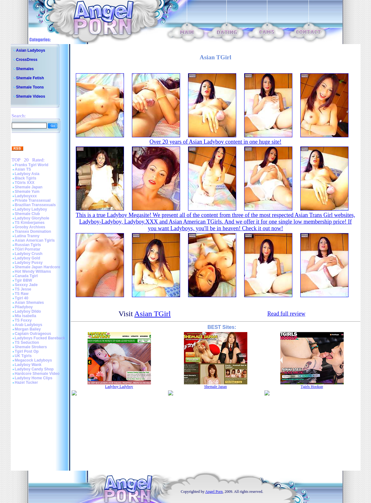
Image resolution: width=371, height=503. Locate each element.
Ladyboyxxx (26, 196)
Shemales (25, 69)
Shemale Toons (30, 87)
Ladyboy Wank (28, 365)
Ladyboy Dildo (28, 311)
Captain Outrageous (33, 333)
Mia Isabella (25, 316)
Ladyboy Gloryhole (32, 218)
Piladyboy (24, 307)
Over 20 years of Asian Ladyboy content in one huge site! (216, 142)
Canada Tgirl (26, 276)
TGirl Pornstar (28, 249)
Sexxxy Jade (26, 285)
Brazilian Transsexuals (35, 205)
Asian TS (23, 169)
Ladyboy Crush (28, 254)
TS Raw (22, 293)
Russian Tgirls (28, 245)
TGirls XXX (25, 182)
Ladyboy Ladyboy (31, 209)
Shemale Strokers (31, 347)
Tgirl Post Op (27, 351)
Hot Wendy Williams (33, 271)
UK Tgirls (23, 356)
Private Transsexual (33, 200)
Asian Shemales (29, 302)
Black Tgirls (25, 178)
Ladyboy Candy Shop (34, 369)
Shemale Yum (27, 191)
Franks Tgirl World (32, 165)
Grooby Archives (30, 227)
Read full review (286, 313)
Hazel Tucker (26, 382)
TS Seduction (27, 342)
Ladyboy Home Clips (34, 378)
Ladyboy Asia (27, 174)
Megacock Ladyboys (33, 360)
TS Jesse (23, 289)
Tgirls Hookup (312, 386)
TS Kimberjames (30, 222)
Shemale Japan (28, 187)
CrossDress (26, 59)
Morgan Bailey (28, 329)
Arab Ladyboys (28, 325)
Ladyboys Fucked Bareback (40, 338)
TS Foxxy (23, 320)
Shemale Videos (30, 96)
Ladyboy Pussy (29, 262)
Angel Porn (214, 491)
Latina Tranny (27, 236)
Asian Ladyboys (30, 50)
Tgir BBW (23, 280)
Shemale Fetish (30, 78)
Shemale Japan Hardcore (37, 267)
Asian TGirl (152, 314)
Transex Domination (33, 231)
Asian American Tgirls (35, 240)
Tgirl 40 (22, 298)
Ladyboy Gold (27, 258)
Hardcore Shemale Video (37, 373)
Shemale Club (27, 214)
